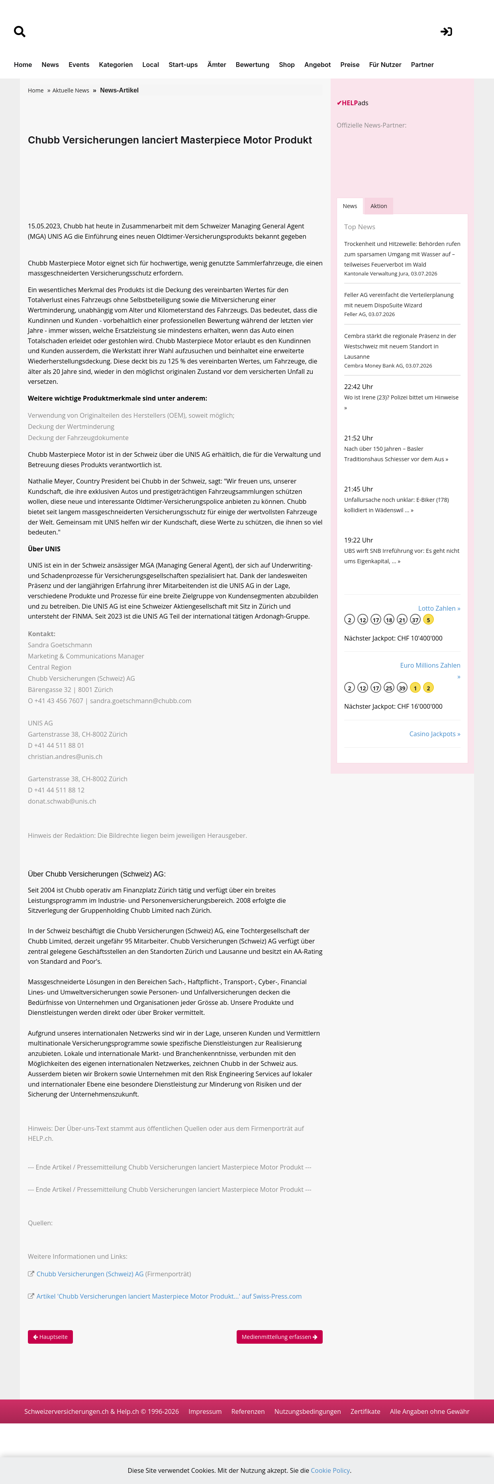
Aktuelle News (71, 90)
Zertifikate (411, 1421)
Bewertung (252, 65)
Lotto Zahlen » (439, 616)
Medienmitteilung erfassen (280, 1346)
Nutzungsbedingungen (352, 1421)
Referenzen (292, 1421)
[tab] (350, 206)
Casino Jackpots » (435, 742)
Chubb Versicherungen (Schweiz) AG (90, 1283)
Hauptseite (50, 1346)
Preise (349, 65)
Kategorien (116, 65)
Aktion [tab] (379, 206)
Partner (422, 65)
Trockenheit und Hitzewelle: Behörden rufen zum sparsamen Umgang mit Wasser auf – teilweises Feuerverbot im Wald (401, 254)
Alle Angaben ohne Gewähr (247, 1445)
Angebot (317, 65)
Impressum (249, 1421)
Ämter (217, 65)
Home (23, 65)
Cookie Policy (331, 1470)
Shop (287, 65)
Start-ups (183, 65)
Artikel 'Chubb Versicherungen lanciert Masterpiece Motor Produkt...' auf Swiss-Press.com (169, 1305)
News (50, 65)
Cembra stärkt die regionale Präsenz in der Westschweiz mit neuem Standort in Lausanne (399, 349)
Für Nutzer (385, 65)
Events (79, 65)
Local (151, 65)
